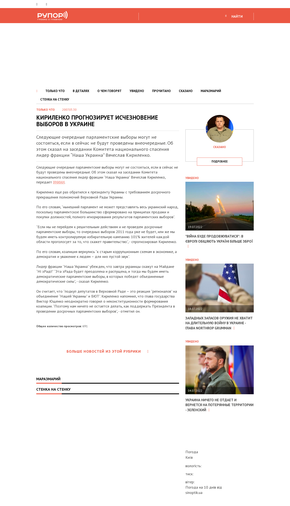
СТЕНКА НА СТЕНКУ (54, 99)
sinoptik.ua (193, 492)
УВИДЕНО (137, 91)
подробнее (220, 161)
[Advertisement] (145, 55)
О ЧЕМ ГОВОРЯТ (109, 91)
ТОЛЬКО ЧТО (55, 91)
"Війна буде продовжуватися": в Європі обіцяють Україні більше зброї (216, 241)
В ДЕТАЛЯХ (81, 91)
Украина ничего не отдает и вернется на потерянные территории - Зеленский (213, 409)
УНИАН (59, 182)
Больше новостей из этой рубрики (108, 351)
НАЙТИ (237, 16)
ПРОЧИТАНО (161, 91)
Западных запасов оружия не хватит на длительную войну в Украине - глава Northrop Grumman (216, 325)
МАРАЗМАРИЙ (211, 91)
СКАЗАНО (186, 91)
